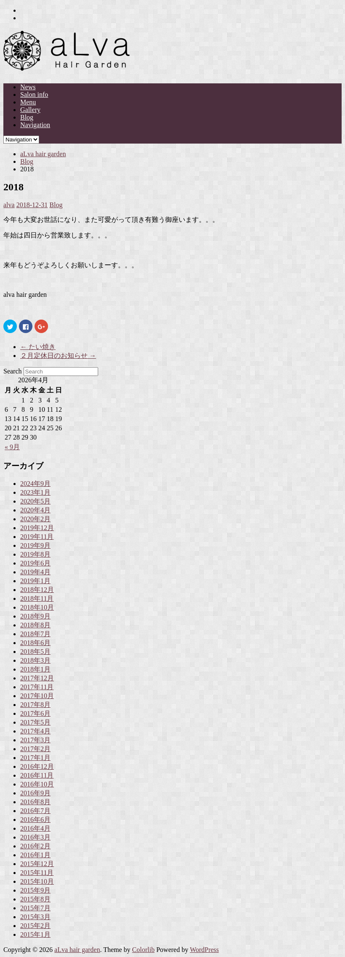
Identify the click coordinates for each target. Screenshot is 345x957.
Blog (26, 117)
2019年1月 (35, 580)
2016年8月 (35, 801)
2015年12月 (37, 863)
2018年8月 (35, 625)
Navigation (35, 124)
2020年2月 (35, 518)
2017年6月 (35, 713)
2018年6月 (35, 642)
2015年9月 (35, 890)
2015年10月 (37, 881)
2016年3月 (35, 837)
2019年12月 (37, 527)
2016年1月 (35, 854)
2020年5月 (35, 501)
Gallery (30, 109)
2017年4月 (35, 731)
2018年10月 (37, 607)
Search (12, 371)
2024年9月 (35, 483)
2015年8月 (35, 899)
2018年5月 (35, 651)
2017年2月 (35, 748)
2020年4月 (35, 510)
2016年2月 (35, 846)
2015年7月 (35, 908)
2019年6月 (35, 563)
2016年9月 (35, 793)
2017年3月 (35, 740)
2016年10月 (37, 784)
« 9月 (12, 447)
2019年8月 (35, 554)
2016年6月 (35, 819)
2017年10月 (37, 695)
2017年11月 (36, 686)
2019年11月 (36, 536)
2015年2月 (35, 925)
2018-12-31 (32, 204)
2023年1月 (35, 492)
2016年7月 (35, 810)
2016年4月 (35, 828)
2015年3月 (35, 916)
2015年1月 (35, 934)
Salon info (34, 94)
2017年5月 (35, 722)
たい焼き (38, 346)
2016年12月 (37, 766)
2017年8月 (35, 704)
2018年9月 (35, 616)
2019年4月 (35, 572)
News (27, 87)
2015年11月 (36, 872)
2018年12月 (37, 589)
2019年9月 (35, 545)
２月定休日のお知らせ (58, 355)
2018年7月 (35, 633)
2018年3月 (35, 660)
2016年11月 (36, 775)
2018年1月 (35, 669)
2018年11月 (36, 598)
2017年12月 (37, 678)
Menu (28, 102)
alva (9, 204)
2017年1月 (35, 757)
